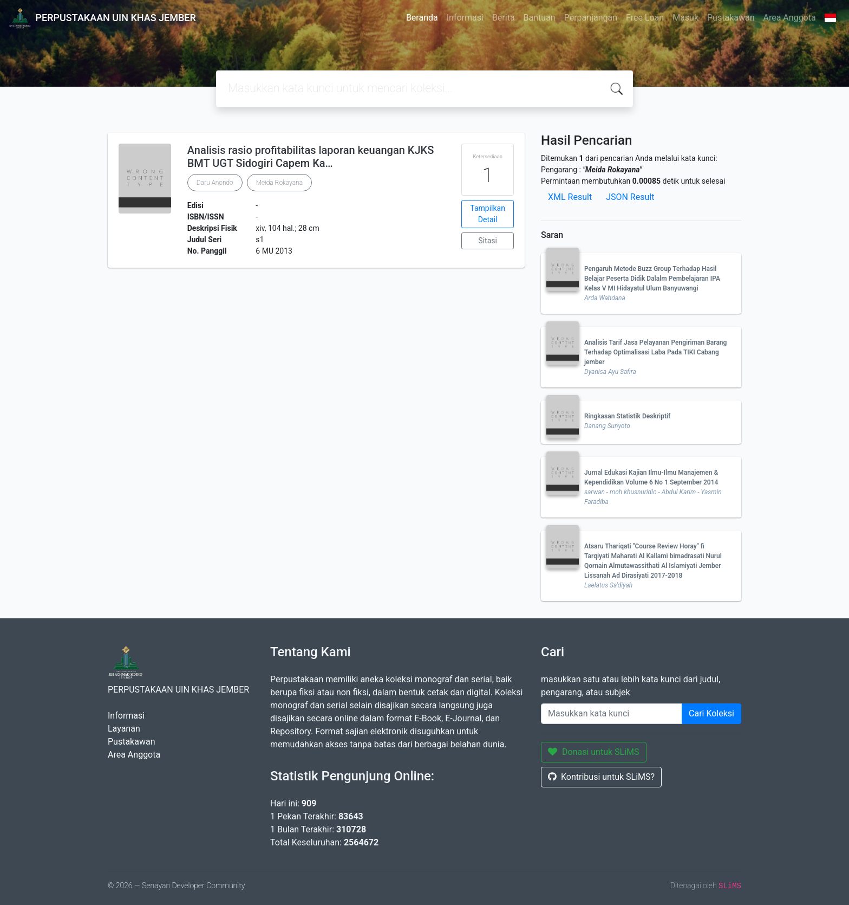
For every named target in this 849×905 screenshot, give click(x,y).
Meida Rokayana (279, 182)
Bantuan (540, 17)
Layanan (124, 728)
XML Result (570, 197)
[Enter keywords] (611, 713)
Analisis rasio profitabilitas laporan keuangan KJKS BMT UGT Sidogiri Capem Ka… (310, 157)
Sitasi (487, 240)
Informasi (465, 17)
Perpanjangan (590, 17)
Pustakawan (730, 17)
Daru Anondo (215, 182)
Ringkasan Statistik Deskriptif (627, 416)
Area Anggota (789, 17)
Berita (503, 17)
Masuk (685, 17)
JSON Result (630, 197)
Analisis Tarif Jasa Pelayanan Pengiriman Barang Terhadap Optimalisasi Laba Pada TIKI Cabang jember (655, 352)
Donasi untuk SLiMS (593, 752)
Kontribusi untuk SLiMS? (601, 777)
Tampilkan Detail (487, 214)
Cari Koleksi (711, 713)
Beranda (422, 17)
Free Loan (645, 17)
